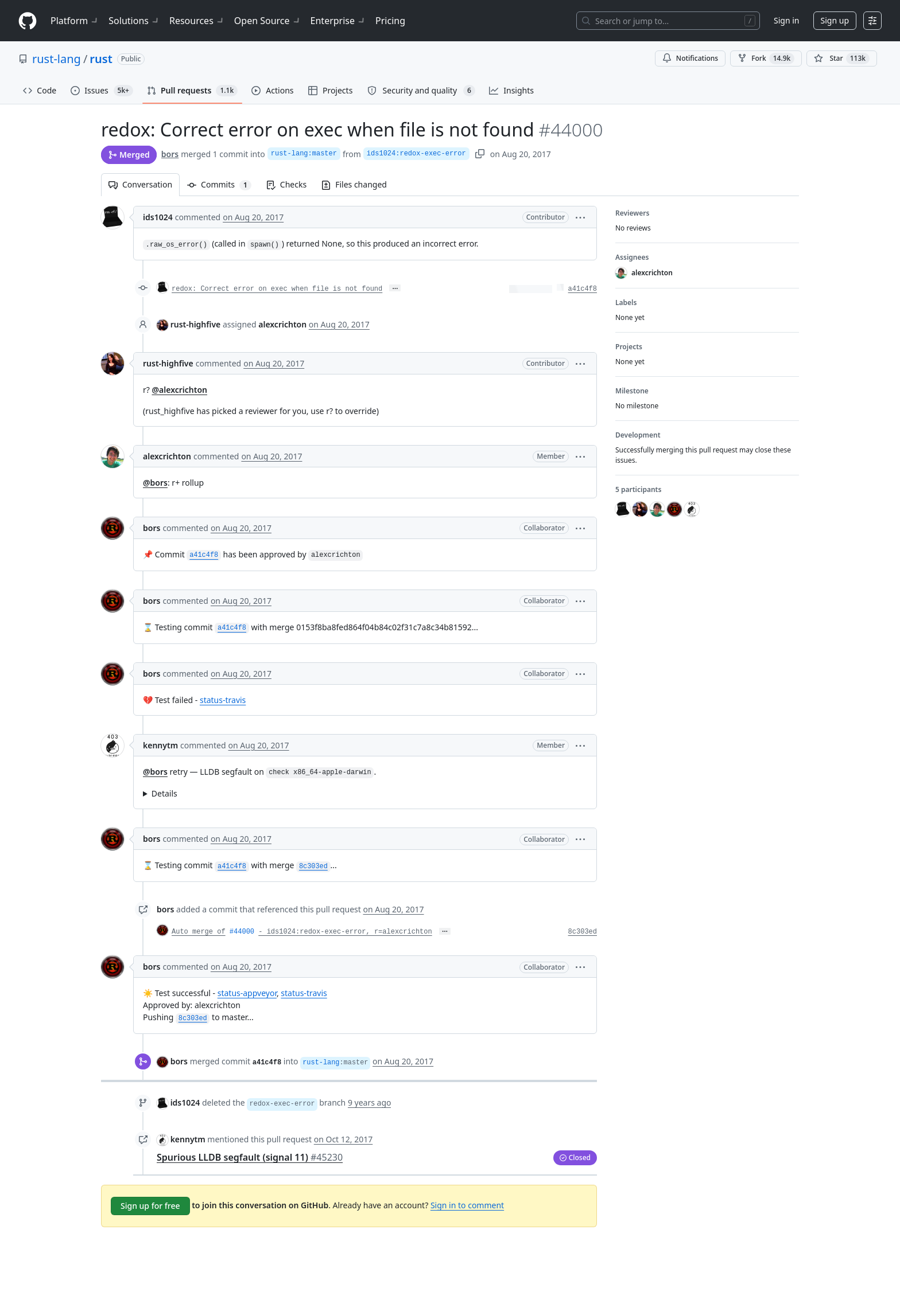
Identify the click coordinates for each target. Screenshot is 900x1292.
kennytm (160, 745)
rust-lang (56, 59)
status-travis (223, 699)
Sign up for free (150, 1205)
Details (164, 793)
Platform (75, 20)
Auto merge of (199, 932)
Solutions (134, 20)
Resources (197, 20)
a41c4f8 (582, 289)
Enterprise (338, 20)
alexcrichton (167, 456)
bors (170, 154)
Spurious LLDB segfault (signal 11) (250, 1157)
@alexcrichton (179, 389)
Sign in (786, 20)
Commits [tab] (223, 184)
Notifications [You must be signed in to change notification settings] (690, 58)
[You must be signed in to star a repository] (841, 58)
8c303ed (582, 932)
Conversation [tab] (140, 184)
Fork (766, 58)
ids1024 (158, 217)
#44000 (242, 932)
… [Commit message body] (395, 287)
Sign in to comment (467, 1205)
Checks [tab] (286, 184)
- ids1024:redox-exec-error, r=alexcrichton (345, 932)
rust (101, 59)
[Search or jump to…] (668, 20)
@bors (155, 482)
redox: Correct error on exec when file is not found (277, 289)
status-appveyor (247, 992)
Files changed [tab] (354, 184)
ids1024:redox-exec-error (416, 154)
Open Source (267, 20)
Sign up (835, 20)
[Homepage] (27, 20)
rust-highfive (195, 324)
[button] (580, 217)
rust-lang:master (304, 154)
